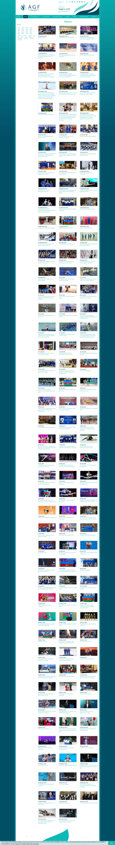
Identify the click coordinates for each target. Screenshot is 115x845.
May (19, 36)
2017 (27, 30)
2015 (19, 30)
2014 (31, 29)
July (26, 36)
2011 (19, 29)
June (22, 36)
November (32, 38)
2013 (27, 29)
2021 (27, 32)
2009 (27, 27)
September (20, 38)
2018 (31, 30)
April (34, 35)
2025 (27, 33)
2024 (23, 33)
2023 (19, 33)
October (26, 38)
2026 (31, 33)
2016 (23, 30)
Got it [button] (111, 843)
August (30, 36)
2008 (23, 27)
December (20, 39)
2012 (23, 29)
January (19, 35)
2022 (31, 32)
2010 (31, 27)
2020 (23, 32)
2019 (19, 32)
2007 (19, 27)
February (25, 35)
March (30, 35)
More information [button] (34, 843)
